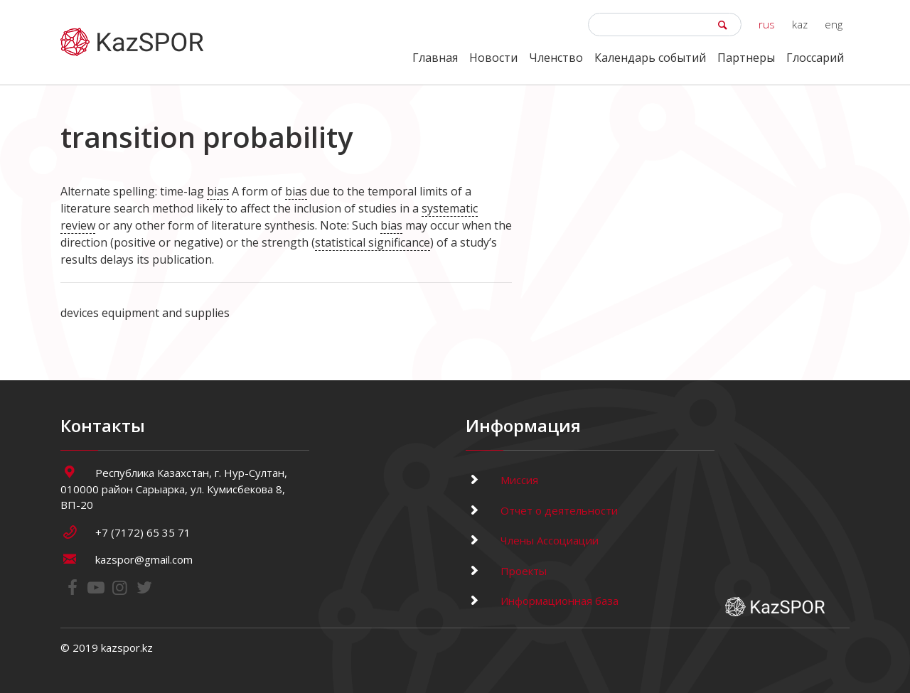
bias (218, 191)
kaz (800, 24)
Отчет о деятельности (542, 510)
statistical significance (372, 242)
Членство (556, 57)
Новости (493, 57)
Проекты (506, 571)
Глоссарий (815, 57)
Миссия (502, 480)
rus (767, 24)
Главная (435, 57)
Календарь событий (650, 57)
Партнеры (746, 57)
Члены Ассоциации (532, 540)
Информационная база (542, 600)
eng (833, 24)
